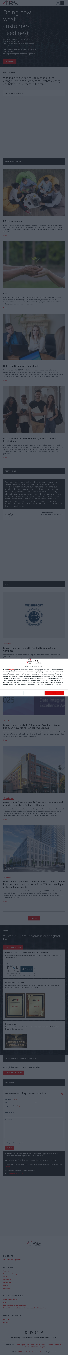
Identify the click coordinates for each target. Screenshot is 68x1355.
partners (11, 669)
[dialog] (34, 677)
